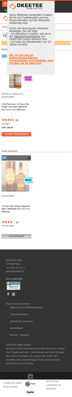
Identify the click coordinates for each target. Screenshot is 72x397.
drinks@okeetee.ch (15, 271)
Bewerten (24, 335)
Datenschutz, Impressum (21, 321)
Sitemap (13, 335)
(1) (10, 120)
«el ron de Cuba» (25, 363)
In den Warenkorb (16, 134)
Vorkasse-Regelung (19, 314)
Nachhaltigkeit (16, 328)
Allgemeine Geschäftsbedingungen (26, 307)
